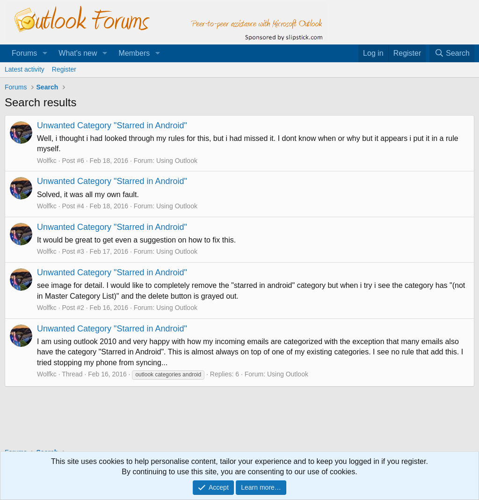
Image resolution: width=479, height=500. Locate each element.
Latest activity (24, 69)
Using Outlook (176, 160)
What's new (77, 53)
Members (134, 53)
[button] (44, 53)
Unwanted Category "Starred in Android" (112, 125)
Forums (24, 53)
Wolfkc (47, 160)
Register (64, 69)
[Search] (451, 53)
